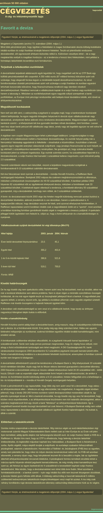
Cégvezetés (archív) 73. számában (29, 44)
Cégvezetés (25, 11)
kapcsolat (97, 10)
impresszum (97, 509)
